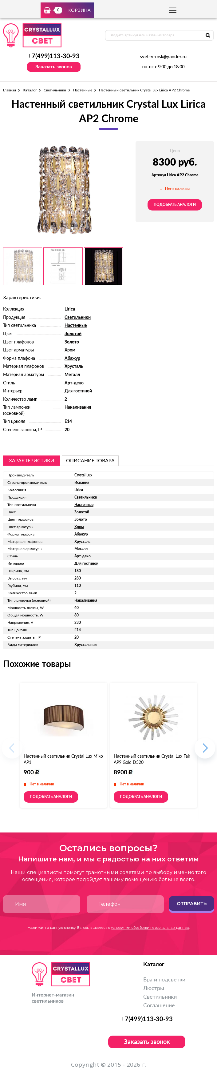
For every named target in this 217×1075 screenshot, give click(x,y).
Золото (72, 342)
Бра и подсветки (164, 980)
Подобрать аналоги (175, 205)
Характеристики (31, 460)
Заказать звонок (53, 66)
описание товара (90, 460)
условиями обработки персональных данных (150, 927)
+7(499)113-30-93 (54, 56)
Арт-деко (74, 383)
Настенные (83, 90)
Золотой (73, 334)
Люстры (153, 988)
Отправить (192, 903)
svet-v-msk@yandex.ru (163, 56)
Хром (70, 350)
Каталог (30, 90)
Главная (9, 90)
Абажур (72, 358)
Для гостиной (78, 391)
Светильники (55, 90)
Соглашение (159, 1006)
